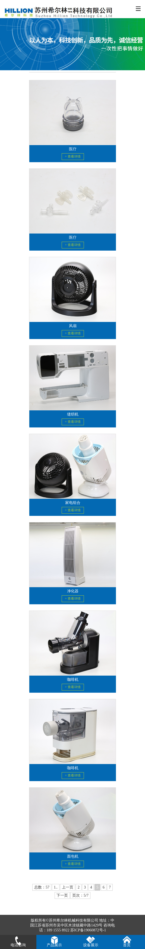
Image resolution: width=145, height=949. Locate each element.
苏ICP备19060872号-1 (88, 930)
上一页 (67, 887)
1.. (56, 887)
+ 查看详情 (73, 156)
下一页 (62, 895)
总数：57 (41, 887)
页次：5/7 (80, 895)
